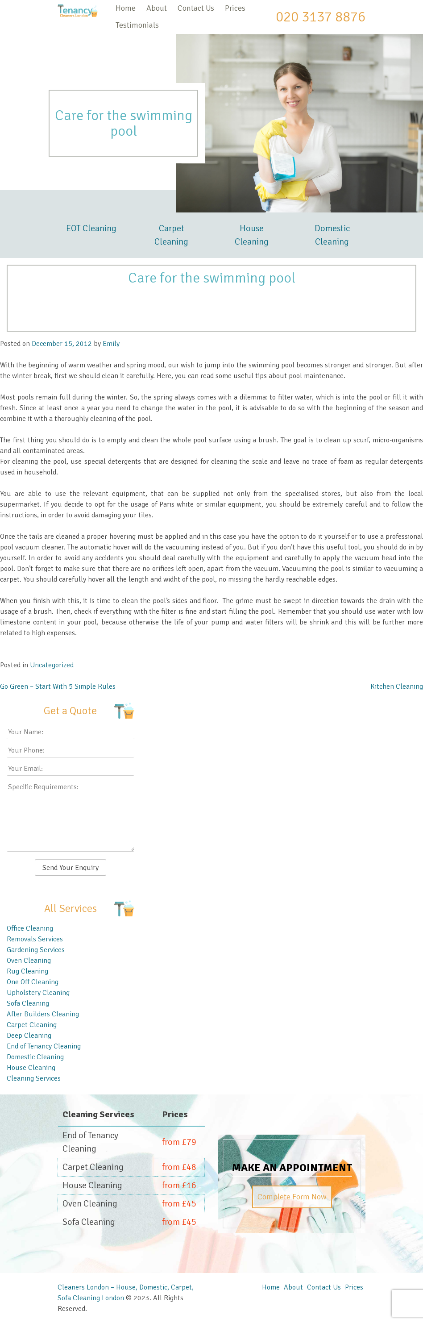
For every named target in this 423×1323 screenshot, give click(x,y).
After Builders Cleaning (43, 1014)
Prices (235, 8)
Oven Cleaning (29, 960)
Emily (111, 343)
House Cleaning (252, 235)
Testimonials (137, 25)
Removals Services (35, 939)
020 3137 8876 (320, 16)
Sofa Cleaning (28, 1003)
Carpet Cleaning (171, 235)
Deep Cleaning (29, 1035)
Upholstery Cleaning (38, 992)
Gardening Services (36, 949)
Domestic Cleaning (332, 235)
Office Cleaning (30, 928)
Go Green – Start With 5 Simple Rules (58, 686)
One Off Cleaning (32, 982)
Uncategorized (52, 665)
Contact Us (196, 8)
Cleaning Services (34, 1078)
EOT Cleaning (91, 228)
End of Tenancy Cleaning (44, 1046)
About (156, 8)
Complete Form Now (292, 1197)
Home (126, 8)
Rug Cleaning (27, 971)
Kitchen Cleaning (396, 686)
